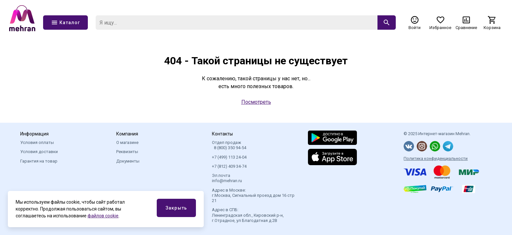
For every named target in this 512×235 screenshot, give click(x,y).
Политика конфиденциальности (436, 158)
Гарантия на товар (38, 161)
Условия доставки (39, 151)
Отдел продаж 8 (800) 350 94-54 (229, 145)
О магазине (127, 142)
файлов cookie (103, 215)
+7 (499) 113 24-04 (229, 157)
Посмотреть (256, 102)
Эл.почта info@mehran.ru (227, 178)
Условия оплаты (37, 142)
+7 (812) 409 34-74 (229, 166)
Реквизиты (127, 151)
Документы (127, 161)
